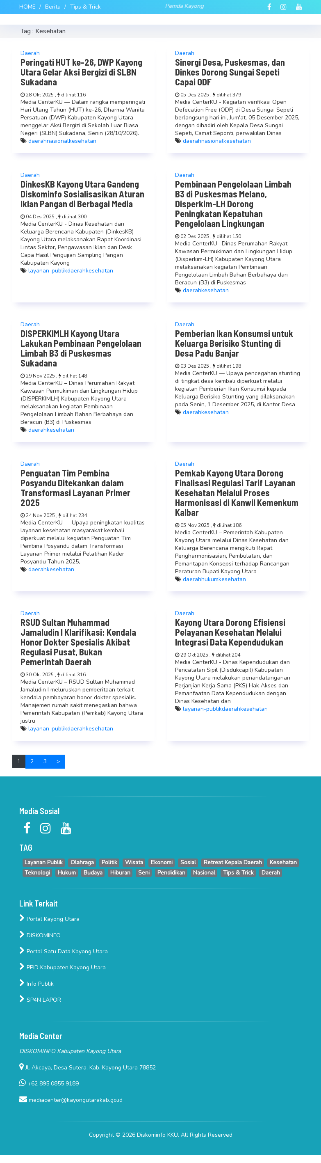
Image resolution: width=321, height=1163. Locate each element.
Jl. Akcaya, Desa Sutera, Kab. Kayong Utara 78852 (87, 1067)
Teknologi (37, 873)
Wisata (134, 862)
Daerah (271, 873)
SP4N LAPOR (40, 1000)
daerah (37, 141)
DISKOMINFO (40, 935)
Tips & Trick (85, 7)
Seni (144, 873)
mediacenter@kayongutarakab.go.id (71, 1100)
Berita (53, 7)
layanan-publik (47, 271)
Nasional (204, 873)
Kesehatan (283, 862)
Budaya (93, 873)
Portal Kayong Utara (49, 919)
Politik (109, 862)
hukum (210, 579)
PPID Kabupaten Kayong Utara (62, 967)
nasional (58, 141)
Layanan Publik (44, 862)
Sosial (188, 862)
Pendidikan (171, 873)
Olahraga (82, 862)
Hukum (67, 873)
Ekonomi (162, 862)
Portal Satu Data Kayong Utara (63, 951)
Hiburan (120, 873)
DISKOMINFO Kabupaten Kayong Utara (70, 1051)
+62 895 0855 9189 (49, 1083)
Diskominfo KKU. (159, 1135)
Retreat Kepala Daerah (233, 862)
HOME (27, 7)
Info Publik (36, 984)
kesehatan (82, 141)
